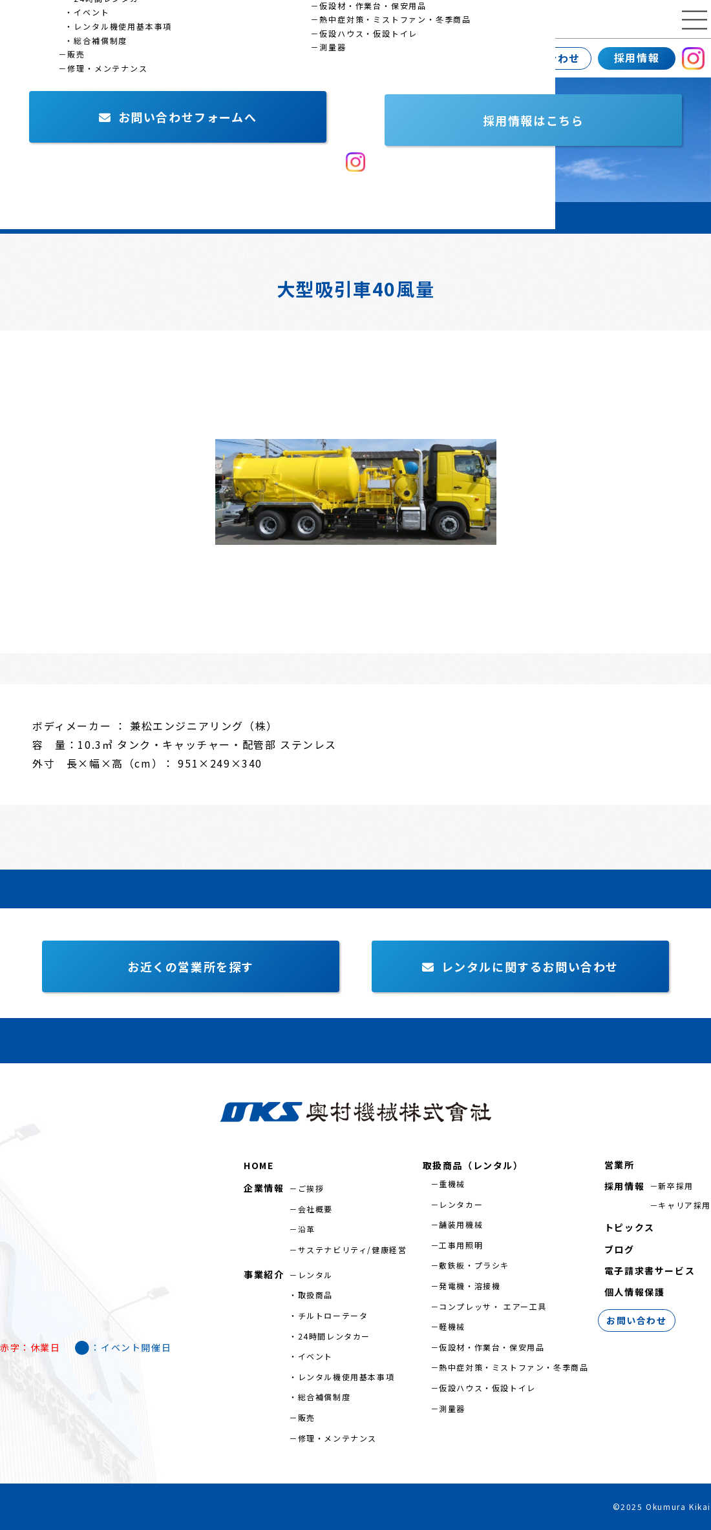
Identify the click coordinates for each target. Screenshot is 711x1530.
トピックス (629, 1227)
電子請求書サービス (649, 1270)
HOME (258, 1165)
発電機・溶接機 (469, 1285)
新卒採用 (675, 1185)
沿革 (306, 1228)
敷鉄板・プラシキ (474, 1265)
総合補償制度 (324, 1396)
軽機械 (452, 1326)
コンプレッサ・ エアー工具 (493, 1306)
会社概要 (315, 1208)
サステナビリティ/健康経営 (352, 1249)
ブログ (619, 1249)
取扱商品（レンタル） (473, 1165)
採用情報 (636, 57)
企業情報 (29, 58)
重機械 (452, 1183)
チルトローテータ (333, 1315)
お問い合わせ (546, 58)
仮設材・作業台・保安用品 (491, 1346)
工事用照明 (461, 1244)
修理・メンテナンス (337, 1438)
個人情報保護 (634, 1291)
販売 (306, 1417)
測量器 (452, 1408)
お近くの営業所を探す (190, 966)
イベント (315, 1356)
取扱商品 (315, 1294)
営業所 (192, 58)
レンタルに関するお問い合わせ (520, 966)
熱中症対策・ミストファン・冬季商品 (513, 1367)
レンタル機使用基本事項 (346, 1376)
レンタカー (461, 1204)
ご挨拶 (311, 1188)
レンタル (315, 1274)
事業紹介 (113, 58)
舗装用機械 (461, 1224)
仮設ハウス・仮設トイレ (487, 1387)
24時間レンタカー (334, 1336)
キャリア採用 (684, 1204)
